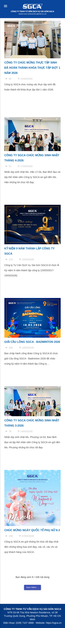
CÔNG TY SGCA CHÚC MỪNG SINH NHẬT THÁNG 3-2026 (31, 423)
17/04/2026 (25, 166)
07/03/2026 (26, 536)
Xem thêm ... (32, 587)
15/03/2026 (26, 259)
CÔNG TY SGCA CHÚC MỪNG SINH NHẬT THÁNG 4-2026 (31, 158)
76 (8, 431)
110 (9, 259)
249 (9, 347)
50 (8, 78)
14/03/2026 (26, 347)
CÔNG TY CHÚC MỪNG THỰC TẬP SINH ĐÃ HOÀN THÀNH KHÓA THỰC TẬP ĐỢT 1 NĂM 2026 (32, 67)
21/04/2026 (25, 78)
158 (9, 536)
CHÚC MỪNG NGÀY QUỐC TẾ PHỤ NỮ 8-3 (32, 530)
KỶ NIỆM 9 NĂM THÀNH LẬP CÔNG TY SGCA (29, 251)
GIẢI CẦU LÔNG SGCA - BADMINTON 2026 (32, 341)
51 (8, 166)
